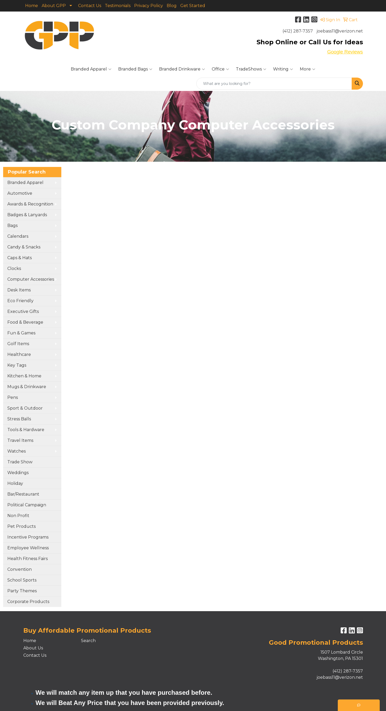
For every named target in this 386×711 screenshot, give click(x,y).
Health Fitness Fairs (27, 558)
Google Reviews (345, 52)
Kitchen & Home (24, 375)
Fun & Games (21, 332)
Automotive (19, 193)
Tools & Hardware (25, 429)
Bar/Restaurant (23, 494)
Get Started (192, 5)
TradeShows (251, 69)
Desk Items (19, 289)
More (307, 69)
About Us (33, 647)
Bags (12, 225)
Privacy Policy (148, 5)
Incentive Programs (27, 537)
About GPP (54, 5)
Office (220, 69)
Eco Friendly (20, 300)
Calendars (17, 236)
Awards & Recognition (30, 204)
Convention (19, 569)
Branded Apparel (91, 69)
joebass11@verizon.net (340, 31)
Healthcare (19, 354)
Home (31, 5)
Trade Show (19, 461)
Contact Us (89, 5)
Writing (283, 69)
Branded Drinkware (182, 69)
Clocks (14, 268)
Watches (16, 451)
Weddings (18, 472)
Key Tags (16, 365)
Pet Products (21, 526)
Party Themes (22, 590)
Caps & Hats (19, 257)
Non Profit (18, 515)
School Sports (21, 580)
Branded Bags (135, 69)
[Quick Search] (274, 84)
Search (88, 640)
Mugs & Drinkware (26, 386)
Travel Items (20, 440)
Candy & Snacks (23, 247)
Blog (172, 5)
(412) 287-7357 (297, 31)
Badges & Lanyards (27, 214)
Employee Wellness (28, 547)
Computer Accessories (30, 279)
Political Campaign (26, 504)
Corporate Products (28, 601)
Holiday (15, 483)
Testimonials (118, 5)
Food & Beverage (25, 322)
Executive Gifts (23, 311)
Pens (12, 397)
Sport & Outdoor (25, 408)
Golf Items (18, 343)
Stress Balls (19, 418)
